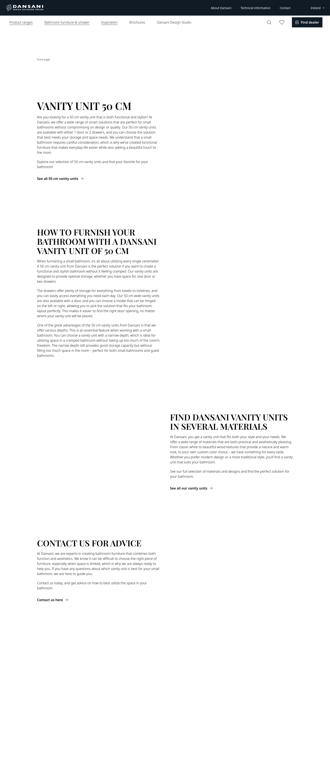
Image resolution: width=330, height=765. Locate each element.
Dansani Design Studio (174, 22)
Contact (285, 8)
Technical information (255, 8)
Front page (43, 59)
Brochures (137, 22)
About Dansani (221, 8)
